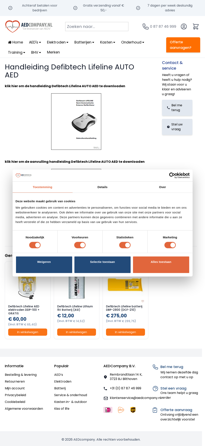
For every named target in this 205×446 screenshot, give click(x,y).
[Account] (183, 26)
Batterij (60, 388)
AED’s (58, 374)
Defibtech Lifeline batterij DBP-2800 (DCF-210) (124, 308)
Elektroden (62, 381)
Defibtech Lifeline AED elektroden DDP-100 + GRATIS (23, 309)
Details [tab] (103, 187)
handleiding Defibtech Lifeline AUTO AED (64, 86)
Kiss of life (61, 408)
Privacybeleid (15, 395)
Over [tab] (162, 187)
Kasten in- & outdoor (70, 402)
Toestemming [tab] (42, 187)
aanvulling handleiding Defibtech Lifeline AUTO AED (74, 161)
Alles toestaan (161, 261)
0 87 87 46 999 (163, 26)
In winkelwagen (27, 332)
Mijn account (15, 388)
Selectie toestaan (102, 261)
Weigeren (44, 261)
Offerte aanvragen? (180, 44)
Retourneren (15, 381)
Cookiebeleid (15, 402)
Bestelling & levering (21, 374)
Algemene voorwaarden (24, 408)
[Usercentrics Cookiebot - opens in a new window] (172, 176)
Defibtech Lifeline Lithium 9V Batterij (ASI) (75, 308)
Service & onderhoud (70, 395)
